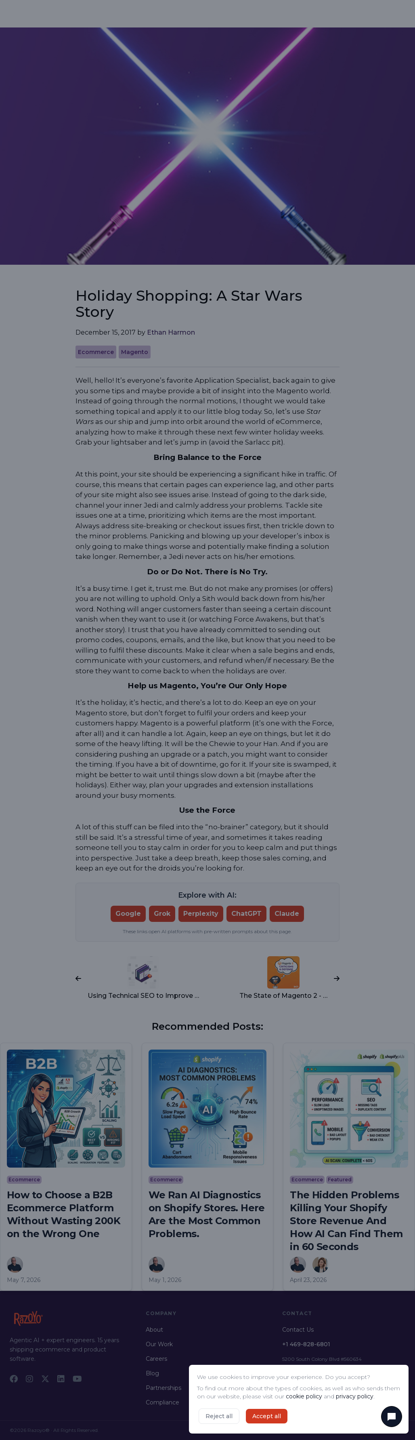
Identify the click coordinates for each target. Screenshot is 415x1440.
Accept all (266, 1416)
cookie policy (304, 1396)
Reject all (219, 1416)
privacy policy (354, 1396)
